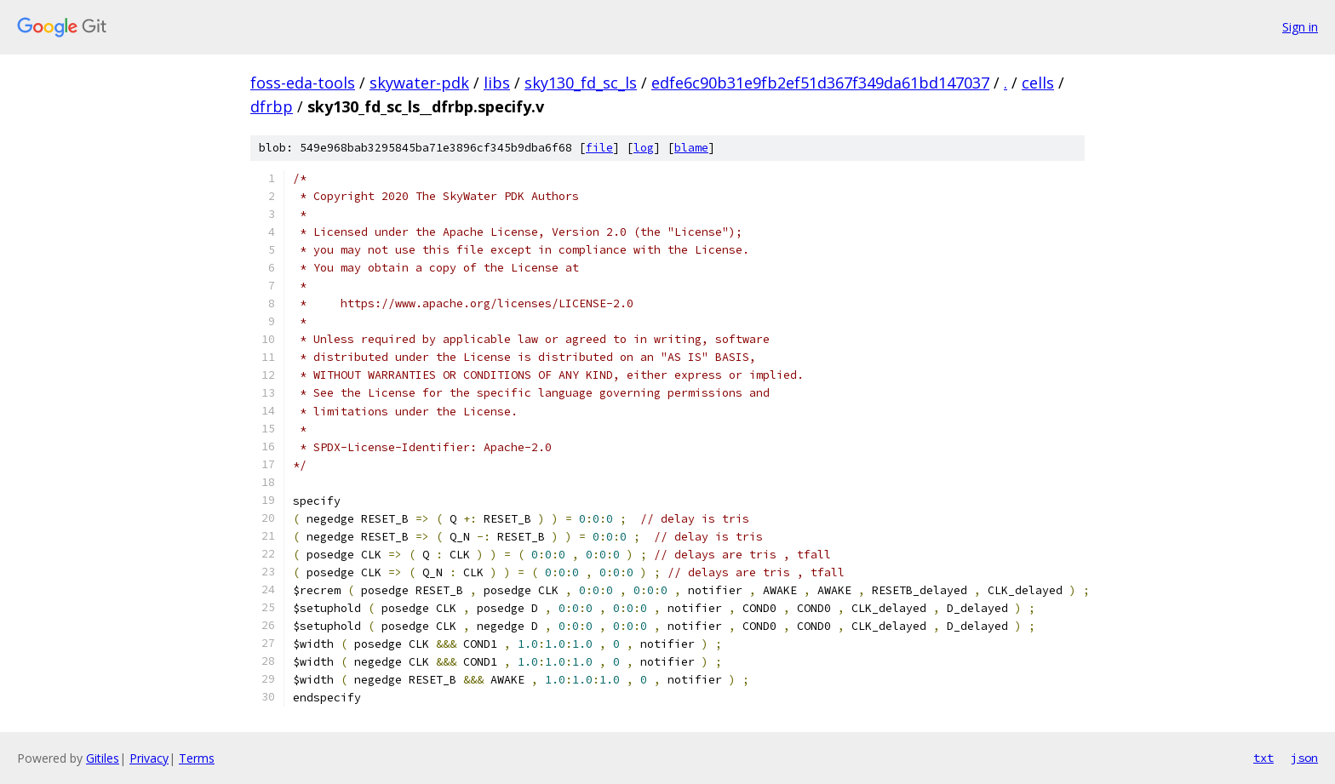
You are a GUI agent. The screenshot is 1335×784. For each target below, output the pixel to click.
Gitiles (102, 758)
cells (1038, 82)
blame (691, 147)
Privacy (149, 758)
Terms (197, 758)
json (1304, 757)
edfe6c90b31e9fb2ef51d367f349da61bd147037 (820, 82)
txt (1263, 757)
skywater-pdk (419, 82)
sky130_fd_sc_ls (580, 82)
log (643, 147)
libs (497, 82)
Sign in (1300, 27)
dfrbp (271, 106)
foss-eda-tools (302, 82)
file (599, 147)
